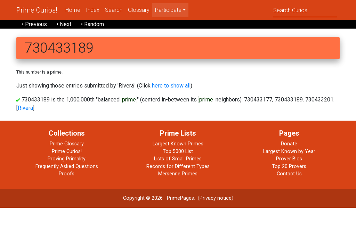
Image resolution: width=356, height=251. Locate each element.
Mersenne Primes (177, 174)
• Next (64, 24)
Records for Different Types (178, 166)
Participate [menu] (168, 10)
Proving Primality (67, 159)
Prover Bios (289, 159)
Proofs (66, 174)
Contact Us (289, 174)
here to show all (171, 85)
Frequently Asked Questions (66, 166)
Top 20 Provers (289, 166)
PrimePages (180, 198)
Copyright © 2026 (143, 198)
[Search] (305, 10)
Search (113, 10)
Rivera (25, 108)
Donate (289, 144)
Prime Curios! (36, 10)
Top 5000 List (178, 151)
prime (129, 99)
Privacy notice (216, 198)
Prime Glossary (67, 144)
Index (92, 10)
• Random (92, 24)
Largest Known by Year (289, 151)
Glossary (138, 10)
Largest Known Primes (178, 144)
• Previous (34, 24)
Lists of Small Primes (178, 159)
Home (72, 10)
